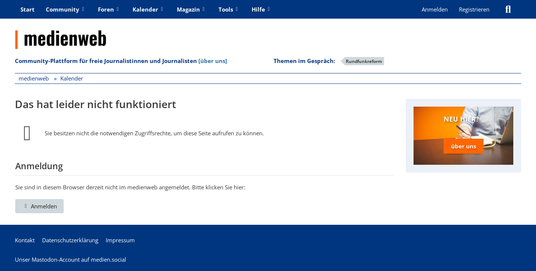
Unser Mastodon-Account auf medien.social (70, 259)
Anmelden (435, 9)
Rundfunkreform (364, 61)
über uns (463, 146)
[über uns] (212, 60)
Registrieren (474, 9)
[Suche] (508, 9)
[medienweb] (268, 34)
